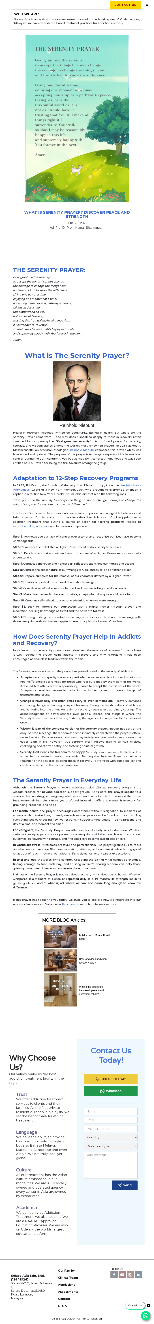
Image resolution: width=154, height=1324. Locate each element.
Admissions (66, 1284)
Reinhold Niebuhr (82, 450)
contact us (125, 4)
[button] (147, 5)
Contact (64, 1299)
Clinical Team (68, 1277)
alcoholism (20, 526)
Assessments (68, 1291)
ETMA (62, 1306)
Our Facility (66, 1270)
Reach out (69, 904)
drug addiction (39, 526)
